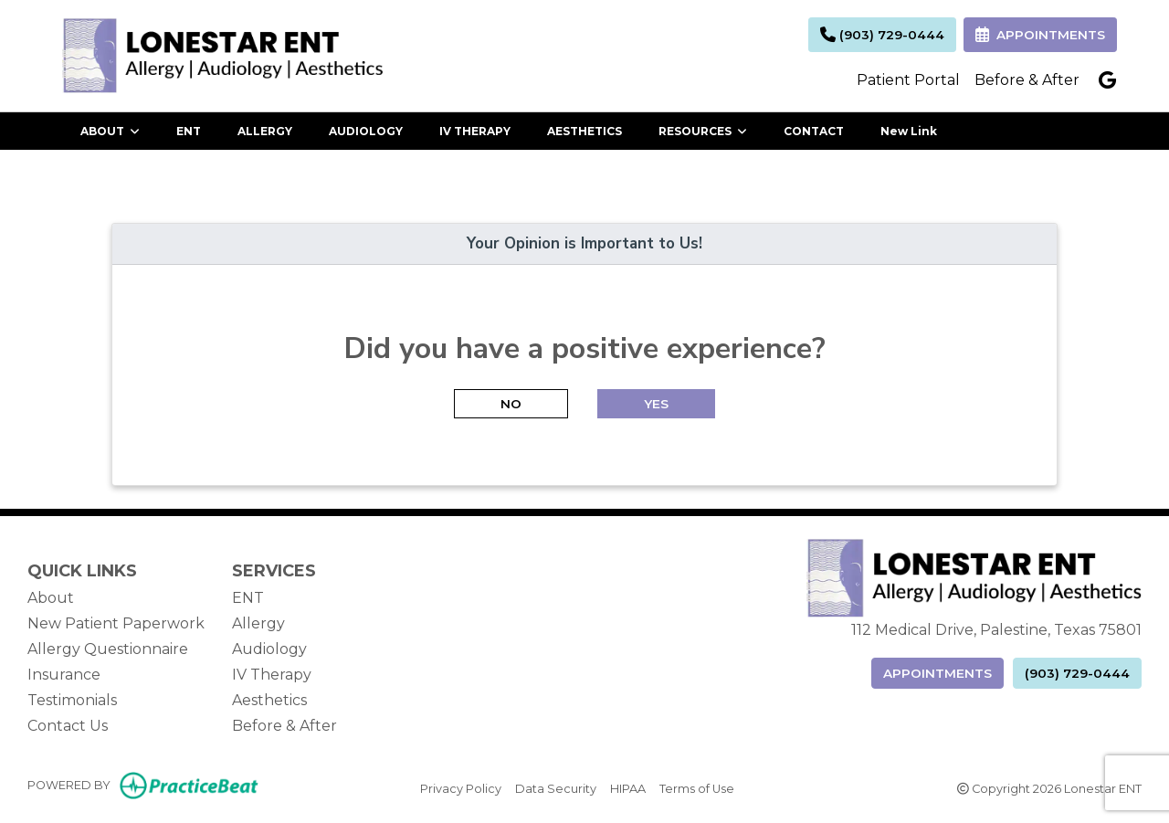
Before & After (1026, 80)
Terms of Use (696, 787)
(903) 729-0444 (882, 34)
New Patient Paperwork (116, 623)
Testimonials (72, 700)
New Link (908, 131)
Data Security (555, 787)
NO (510, 403)
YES (656, 403)
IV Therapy (271, 674)
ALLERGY (264, 131)
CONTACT (814, 131)
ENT (188, 131)
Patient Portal (908, 80)
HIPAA (628, 787)
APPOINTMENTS (937, 673)
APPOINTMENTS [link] (1040, 34)
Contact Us (67, 725)
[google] (1107, 80)
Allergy (258, 623)
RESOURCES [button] (702, 131)
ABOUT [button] (110, 131)
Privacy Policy (460, 787)
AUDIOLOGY (366, 131)
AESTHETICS (584, 131)
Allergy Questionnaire (107, 649)
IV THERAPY (475, 131)
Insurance (63, 674)
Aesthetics (269, 700)
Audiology (269, 649)
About (50, 598)
